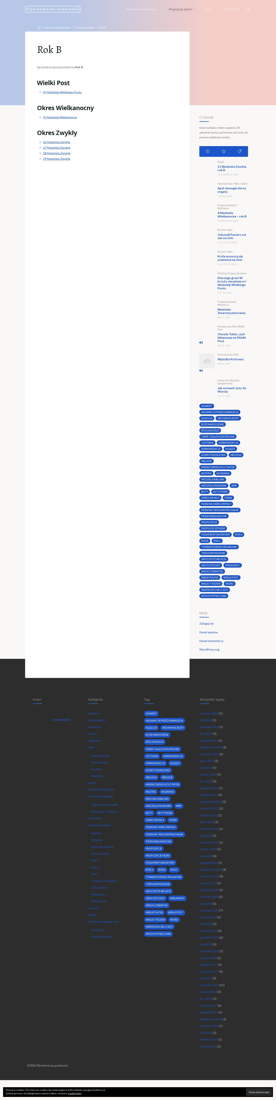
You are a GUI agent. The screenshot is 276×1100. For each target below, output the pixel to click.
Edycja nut (222, 381)
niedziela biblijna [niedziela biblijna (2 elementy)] (213, 481)
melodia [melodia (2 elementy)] (237, 456)
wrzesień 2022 (209, 818)
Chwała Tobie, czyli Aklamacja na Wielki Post (231, 338)
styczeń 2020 (209, 945)
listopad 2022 (209, 804)
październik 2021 (211, 882)
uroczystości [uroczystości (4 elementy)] (211, 569)
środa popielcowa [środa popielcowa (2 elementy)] (214, 600)
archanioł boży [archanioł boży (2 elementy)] (228, 419)
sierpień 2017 (209, 980)
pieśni (244, 184)
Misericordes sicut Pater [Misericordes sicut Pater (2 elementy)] (218, 469)
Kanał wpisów (208, 637)
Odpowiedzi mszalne (105, 814)
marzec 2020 (208, 931)
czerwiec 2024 (209, 720)
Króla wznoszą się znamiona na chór (230, 259)
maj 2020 (206, 917)
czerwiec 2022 (209, 839)
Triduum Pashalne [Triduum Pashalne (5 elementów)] (213, 556)
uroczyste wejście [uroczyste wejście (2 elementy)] (214, 563)
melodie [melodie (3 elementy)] (206, 463)
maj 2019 (206, 959)
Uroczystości (100, 900)
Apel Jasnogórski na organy (231, 191)
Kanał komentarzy (211, 646)
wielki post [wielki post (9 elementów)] (232, 581)
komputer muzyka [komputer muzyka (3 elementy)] (214, 456)
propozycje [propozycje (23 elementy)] (209, 525)
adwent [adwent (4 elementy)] (206, 406)
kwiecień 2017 (209, 1001)
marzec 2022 (208, 861)
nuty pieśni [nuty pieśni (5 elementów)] (221, 494)
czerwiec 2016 (209, 1044)
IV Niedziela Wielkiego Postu (63, 94)
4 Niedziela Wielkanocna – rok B (231, 215)
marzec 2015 (208, 1065)
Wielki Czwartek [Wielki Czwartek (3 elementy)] (212, 575)
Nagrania (95, 748)
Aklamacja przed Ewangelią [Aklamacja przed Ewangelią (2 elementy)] (220, 413)
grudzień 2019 (209, 952)
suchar (93, 929)
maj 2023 (206, 776)
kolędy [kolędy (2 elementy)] (231, 450)
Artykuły (222, 274)
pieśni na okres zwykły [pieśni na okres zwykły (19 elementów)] (217, 506)
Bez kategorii (97, 727)
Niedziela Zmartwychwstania (231, 312)
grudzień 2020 (209, 903)
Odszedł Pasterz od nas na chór (231, 237)
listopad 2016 (209, 1030)
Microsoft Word (102, 951)
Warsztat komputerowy (228, 383)
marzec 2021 (208, 896)
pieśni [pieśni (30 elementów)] (230, 500)
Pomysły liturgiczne (102, 799)
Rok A (96, 872)
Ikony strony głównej (59, 27)
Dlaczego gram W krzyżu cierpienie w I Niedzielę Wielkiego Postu (231, 284)
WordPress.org (209, 655)
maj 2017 (206, 994)
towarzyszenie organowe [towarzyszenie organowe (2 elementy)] (219, 550)
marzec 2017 (208, 1009)
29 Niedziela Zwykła (57, 162)
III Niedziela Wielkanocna (61, 120)
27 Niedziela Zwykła (57, 151)
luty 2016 (206, 1051)
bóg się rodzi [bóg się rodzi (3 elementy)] (210, 431)
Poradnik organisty (101, 806)
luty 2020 (206, 938)
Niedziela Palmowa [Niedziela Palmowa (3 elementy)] (214, 488)
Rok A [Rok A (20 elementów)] (240, 537)
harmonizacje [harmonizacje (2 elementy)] (211, 450)
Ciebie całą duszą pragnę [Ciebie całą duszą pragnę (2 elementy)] (218, 438)
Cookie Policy (75, 1093)
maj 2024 (206, 727)
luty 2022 (206, 868)
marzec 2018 (208, 973)
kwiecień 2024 (209, 734)
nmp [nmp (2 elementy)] (235, 488)
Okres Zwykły (101, 865)
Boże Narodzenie (103, 858)
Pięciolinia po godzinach (65, 9)
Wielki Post (99, 914)
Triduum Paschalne (104, 893)
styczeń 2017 (209, 1022)
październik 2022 (211, 811)
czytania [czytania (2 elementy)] (207, 444)
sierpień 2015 (209, 1058)
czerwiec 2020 (209, 910)
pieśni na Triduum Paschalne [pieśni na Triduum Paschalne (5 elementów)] (220, 513)
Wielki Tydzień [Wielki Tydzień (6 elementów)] (211, 587)
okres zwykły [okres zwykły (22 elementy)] (211, 500)
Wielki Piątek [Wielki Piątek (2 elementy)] (210, 581)
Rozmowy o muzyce (105, 821)
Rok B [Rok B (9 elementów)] (205, 544)
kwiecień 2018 (209, 966)
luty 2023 (206, 790)
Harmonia (95, 734)
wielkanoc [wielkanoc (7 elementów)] (233, 569)
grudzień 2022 (209, 797)
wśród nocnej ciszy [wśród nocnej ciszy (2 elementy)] (215, 594)
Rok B (220, 163)
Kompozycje (224, 327)
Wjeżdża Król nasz (230, 360)
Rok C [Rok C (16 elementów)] (217, 544)
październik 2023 (211, 755)
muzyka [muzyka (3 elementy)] (206, 475)
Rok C (96, 886)
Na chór (221, 231)
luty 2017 (206, 1015)
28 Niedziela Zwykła (57, 156)
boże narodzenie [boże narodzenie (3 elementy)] (212, 425)
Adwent (97, 844)
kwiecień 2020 (209, 924)
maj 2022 (206, 847)
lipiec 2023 (207, 769)
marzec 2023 (208, 783)
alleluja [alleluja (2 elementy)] (206, 419)
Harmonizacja (224, 184)
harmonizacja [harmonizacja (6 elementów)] (229, 444)
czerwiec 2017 (209, 987)
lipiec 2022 (207, 833)
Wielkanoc (223, 209)
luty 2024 (206, 741)
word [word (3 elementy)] (230, 587)
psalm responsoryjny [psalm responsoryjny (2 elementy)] (216, 537)
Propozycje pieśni (87, 27)
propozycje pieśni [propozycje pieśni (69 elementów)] (213, 531)
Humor (93, 741)
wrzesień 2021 (209, 889)
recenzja (94, 921)
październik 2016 (211, 1037)
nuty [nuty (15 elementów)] (204, 494)
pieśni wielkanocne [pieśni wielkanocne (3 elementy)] (214, 519)
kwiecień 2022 (209, 854)
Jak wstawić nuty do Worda (231, 390)
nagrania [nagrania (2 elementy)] (223, 475)
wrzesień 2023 (209, 762)
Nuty (236, 184)
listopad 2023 (209, 748)
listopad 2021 (209, 875)
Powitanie (95, 829)
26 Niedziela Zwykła (57, 145)
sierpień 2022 (209, 825)
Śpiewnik (98, 785)
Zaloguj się (206, 629)
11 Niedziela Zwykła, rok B (232, 169)
